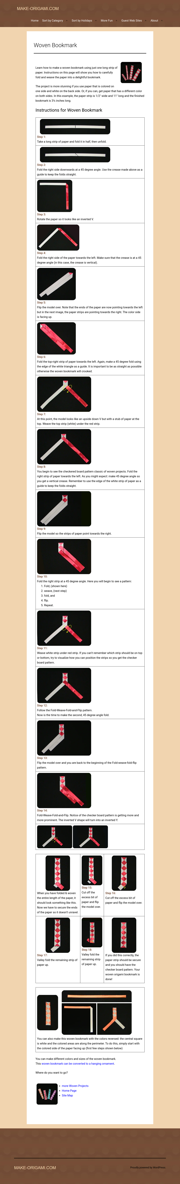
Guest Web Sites (131, 20)
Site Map (67, 1095)
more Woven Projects (75, 1086)
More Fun (107, 20)
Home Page (69, 1090)
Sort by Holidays (82, 20)
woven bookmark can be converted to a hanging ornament (78, 1063)
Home (35, 20)
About (154, 20)
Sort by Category (52, 20)
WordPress (159, 1167)
